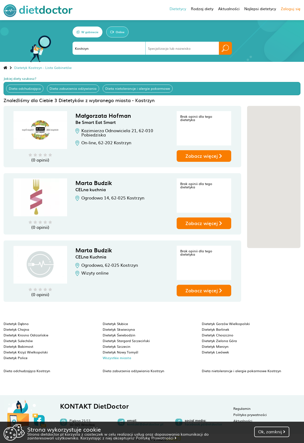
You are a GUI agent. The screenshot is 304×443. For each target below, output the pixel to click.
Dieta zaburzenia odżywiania (73, 88)
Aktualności (242, 420)
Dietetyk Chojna (16, 329)
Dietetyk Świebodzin (119, 335)
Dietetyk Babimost (18, 346)
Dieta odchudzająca (25, 88)
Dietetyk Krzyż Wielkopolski (26, 352)
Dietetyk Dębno (16, 323)
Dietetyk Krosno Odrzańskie (26, 335)
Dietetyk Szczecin (116, 346)
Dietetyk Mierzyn (215, 346)
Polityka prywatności (250, 414)
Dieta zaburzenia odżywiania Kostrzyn (133, 370)
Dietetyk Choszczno (217, 335)
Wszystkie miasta (117, 357)
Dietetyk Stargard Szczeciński (126, 340)
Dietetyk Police (16, 357)
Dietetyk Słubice (115, 323)
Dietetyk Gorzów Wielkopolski (226, 323)
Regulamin (242, 408)
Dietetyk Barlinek (215, 329)
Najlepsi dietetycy (260, 8)
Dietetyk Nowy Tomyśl (120, 352)
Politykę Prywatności (156, 438)
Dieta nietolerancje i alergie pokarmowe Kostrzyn (241, 370)
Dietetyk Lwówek (215, 352)
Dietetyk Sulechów (18, 340)
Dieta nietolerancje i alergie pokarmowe (137, 88)
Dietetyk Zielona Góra (219, 340)
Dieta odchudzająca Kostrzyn (27, 370)
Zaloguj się (290, 8)
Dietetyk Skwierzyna (119, 329)
